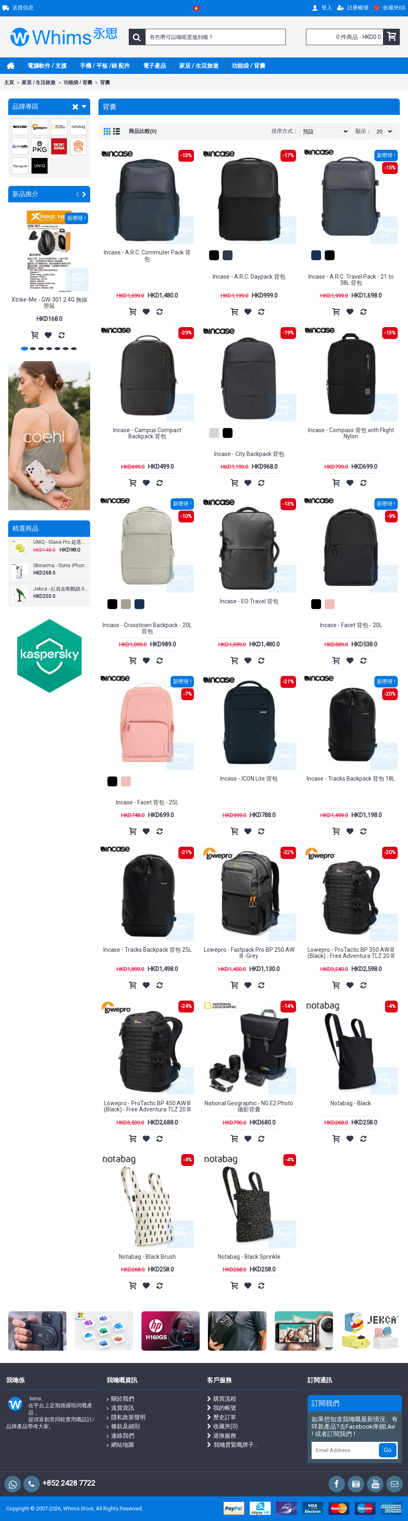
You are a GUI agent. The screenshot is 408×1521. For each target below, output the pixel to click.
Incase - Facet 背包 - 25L (147, 802)
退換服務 (221, 1435)
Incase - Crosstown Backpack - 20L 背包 (147, 628)
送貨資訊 (120, 1408)
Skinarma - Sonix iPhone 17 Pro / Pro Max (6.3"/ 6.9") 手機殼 (60, 565)
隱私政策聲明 (126, 1417)
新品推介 (25, 194)
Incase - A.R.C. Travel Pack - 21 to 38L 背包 (351, 279)
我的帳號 (221, 1407)
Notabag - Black (351, 1103)
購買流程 (221, 1398)
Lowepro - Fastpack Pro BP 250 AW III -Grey (249, 952)
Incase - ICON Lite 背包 (249, 778)
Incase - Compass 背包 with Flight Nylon (351, 433)
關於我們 (120, 1399)
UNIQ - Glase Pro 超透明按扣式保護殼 (60, 542)
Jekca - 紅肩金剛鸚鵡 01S (60, 589)
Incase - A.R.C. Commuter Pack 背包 (147, 255)
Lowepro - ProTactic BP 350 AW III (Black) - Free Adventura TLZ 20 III (351, 952)
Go (388, 1450)
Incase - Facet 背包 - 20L (351, 625)
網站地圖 (120, 1445)
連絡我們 (120, 1436)
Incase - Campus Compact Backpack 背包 (147, 433)
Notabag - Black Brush (147, 1256)
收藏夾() (222, 1426)
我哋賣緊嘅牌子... (232, 1444)
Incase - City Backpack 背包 (249, 454)
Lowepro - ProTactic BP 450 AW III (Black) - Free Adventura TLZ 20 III (147, 1106)
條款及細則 (123, 1426)
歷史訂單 (221, 1417)
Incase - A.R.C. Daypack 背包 (249, 276)
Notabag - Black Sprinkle (249, 1256)
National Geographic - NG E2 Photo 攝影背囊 (249, 1106)
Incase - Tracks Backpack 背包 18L (351, 778)
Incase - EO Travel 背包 (249, 601)
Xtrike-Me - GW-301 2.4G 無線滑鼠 (49, 302)
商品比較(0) (143, 131)
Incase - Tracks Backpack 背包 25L (147, 949)
